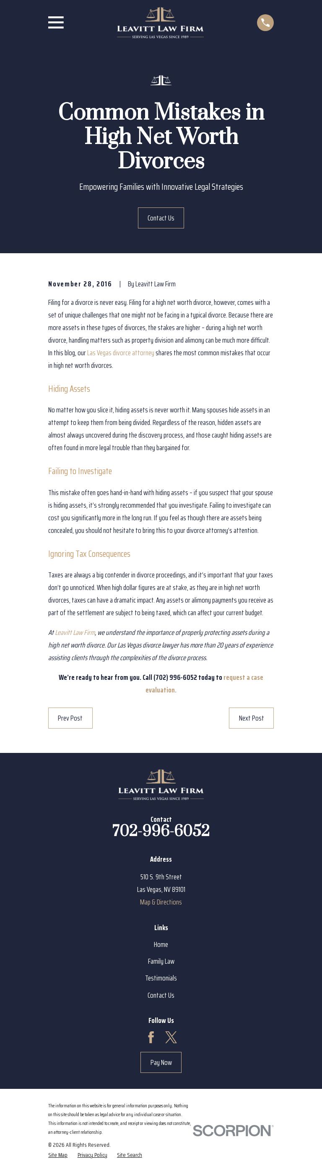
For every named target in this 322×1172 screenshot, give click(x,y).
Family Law (161, 961)
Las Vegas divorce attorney (120, 352)
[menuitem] (58, 1154)
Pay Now (161, 1062)
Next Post (251, 718)
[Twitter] (171, 1037)
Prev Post (70, 718)
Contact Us (161, 217)
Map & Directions (161, 902)
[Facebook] (151, 1037)
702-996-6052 (161, 831)
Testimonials (161, 978)
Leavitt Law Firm (75, 632)
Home (161, 944)
